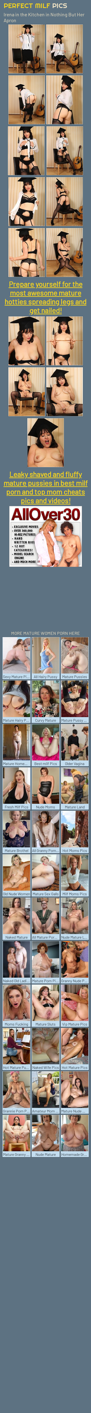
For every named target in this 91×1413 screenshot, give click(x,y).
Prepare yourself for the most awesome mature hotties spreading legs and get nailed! (45, 297)
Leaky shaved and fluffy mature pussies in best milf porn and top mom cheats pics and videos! (46, 487)
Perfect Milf (35, 5)
